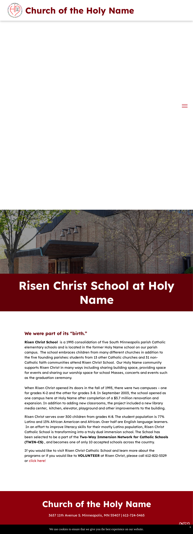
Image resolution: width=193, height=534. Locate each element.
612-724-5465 (134, 515)
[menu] (185, 106)
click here (37, 461)
